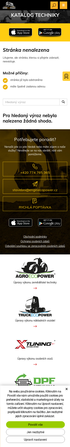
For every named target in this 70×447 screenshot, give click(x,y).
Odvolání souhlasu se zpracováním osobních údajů (35, 246)
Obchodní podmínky (35, 236)
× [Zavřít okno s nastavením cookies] (66, 388)
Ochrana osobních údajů (35, 241)
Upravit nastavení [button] (35, 439)
